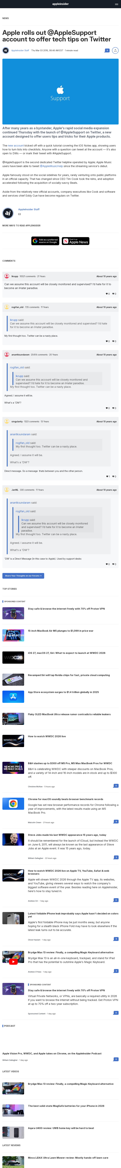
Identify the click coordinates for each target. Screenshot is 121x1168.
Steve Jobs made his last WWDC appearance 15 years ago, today (67, 834)
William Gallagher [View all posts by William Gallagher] (35, 858)
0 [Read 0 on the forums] (116, 786)
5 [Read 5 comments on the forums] (107, 50)
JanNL (15, 490)
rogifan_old (18, 307)
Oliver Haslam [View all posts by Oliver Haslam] (34, 940)
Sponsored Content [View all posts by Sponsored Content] (36, 1014)
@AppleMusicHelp (51, 166)
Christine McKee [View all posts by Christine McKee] (35, 787)
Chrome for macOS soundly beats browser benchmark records (65, 799)
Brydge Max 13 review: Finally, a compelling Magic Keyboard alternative (71, 952)
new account (16, 145)
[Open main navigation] (116, 4)
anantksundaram (21, 354)
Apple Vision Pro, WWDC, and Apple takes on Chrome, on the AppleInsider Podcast (52, 1053)
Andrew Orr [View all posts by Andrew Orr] (33, 901)
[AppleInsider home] (60, 4)
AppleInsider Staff (20, 50)
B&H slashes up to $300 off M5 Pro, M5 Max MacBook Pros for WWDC (70, 763)
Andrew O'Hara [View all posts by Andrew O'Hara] (34, 972)
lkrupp (15, 276)
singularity (17, 421)
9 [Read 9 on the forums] (116, 821)
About (107, 276)
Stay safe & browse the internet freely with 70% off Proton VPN (66, 990)
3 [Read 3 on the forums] (116, 857)
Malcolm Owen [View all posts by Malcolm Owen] (34, 823)
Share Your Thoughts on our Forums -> (23, 576)
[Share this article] (115, 50)
